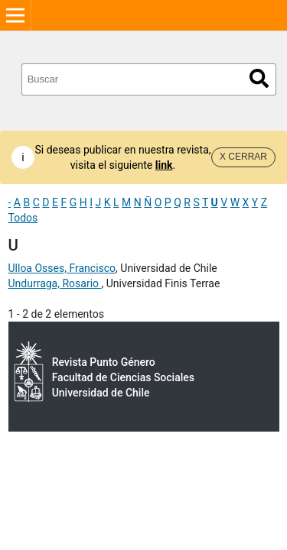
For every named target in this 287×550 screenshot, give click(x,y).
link (164, 165)
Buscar (259, 78)
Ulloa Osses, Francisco (62, 268)
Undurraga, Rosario (55, 283)
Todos (23, 218)
